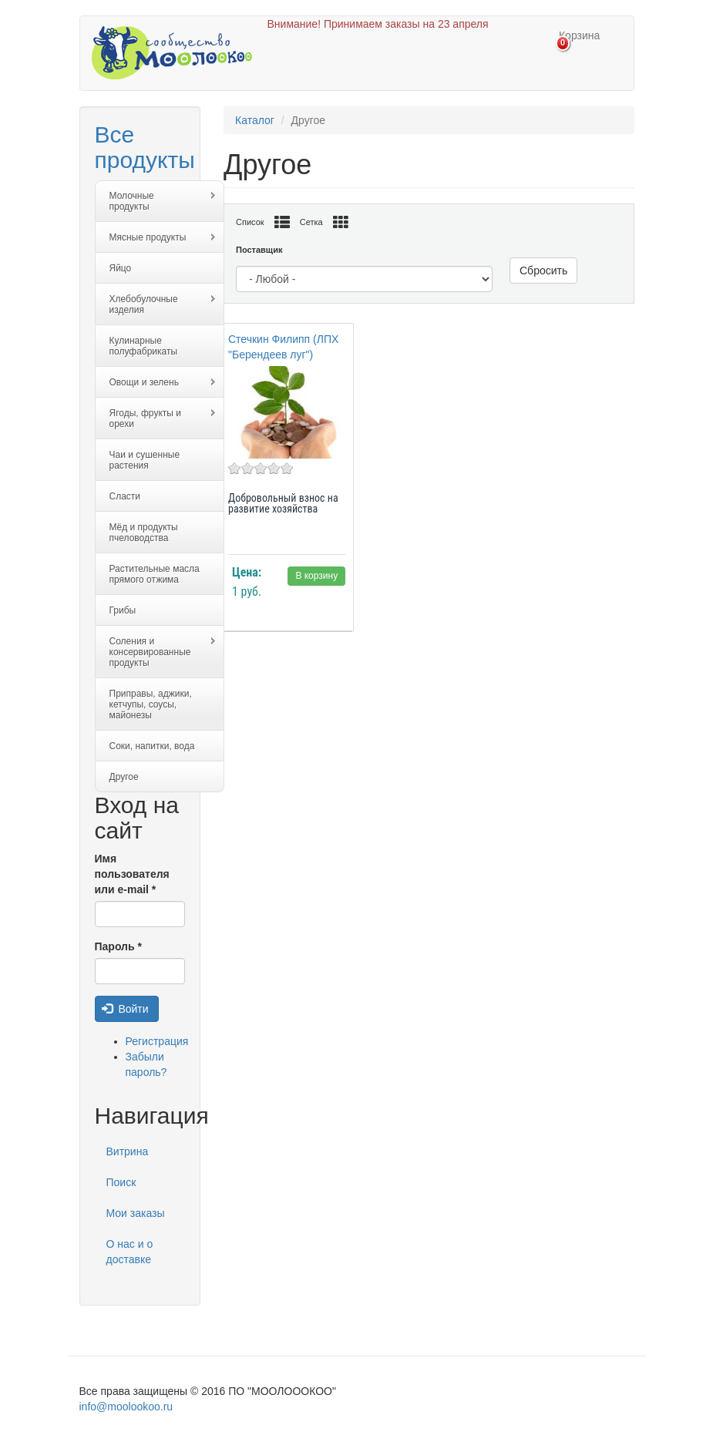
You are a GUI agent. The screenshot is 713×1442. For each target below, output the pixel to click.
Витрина (127, 1151)
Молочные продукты (156, 201)
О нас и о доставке (129, 1252)
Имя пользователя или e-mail (132, 874)
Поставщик (259, 249)
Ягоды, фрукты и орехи (156, 418)
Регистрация (157, 1041)
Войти (125, 1009)
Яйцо (120, 268)
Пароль (118, 946)
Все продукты (145, 147)
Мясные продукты (156, 238)
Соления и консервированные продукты (156, 652)
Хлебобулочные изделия (156, 304)
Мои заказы (135, 1213)
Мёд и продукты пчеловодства (143, 532)
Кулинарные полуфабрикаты (143, 346)
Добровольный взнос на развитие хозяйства (283, 503)
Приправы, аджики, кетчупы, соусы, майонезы (150, 704)
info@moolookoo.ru (126, 1406)
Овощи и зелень (156, 382)
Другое (124, 776)
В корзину (316, 575)
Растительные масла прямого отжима (154, 574)
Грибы (122, 610)
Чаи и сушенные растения (144, 460)
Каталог (254, 120)
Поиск (121, 1182)
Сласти (125, 496)
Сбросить (543, 270)
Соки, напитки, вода (152, 746)
